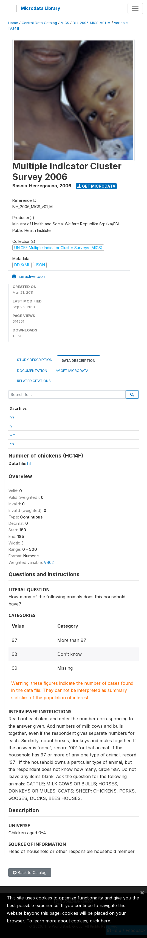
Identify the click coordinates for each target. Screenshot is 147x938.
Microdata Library (40, 8)
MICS (65, 23)
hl (11, 426)
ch (12, 444)
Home (13, 23)
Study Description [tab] (34, 360)
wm (13, 435)
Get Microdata (96, 186)
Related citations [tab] (34, 381)
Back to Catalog (30, 872)
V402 (49, 562)
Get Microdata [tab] (72, 370)
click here (100, 921)
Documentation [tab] (32, 371)
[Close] (142, 892)
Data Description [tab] (78, 361)
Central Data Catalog (39, 23)
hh (12, 417)
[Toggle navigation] (135, 8)
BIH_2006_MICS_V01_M (92, 23)
